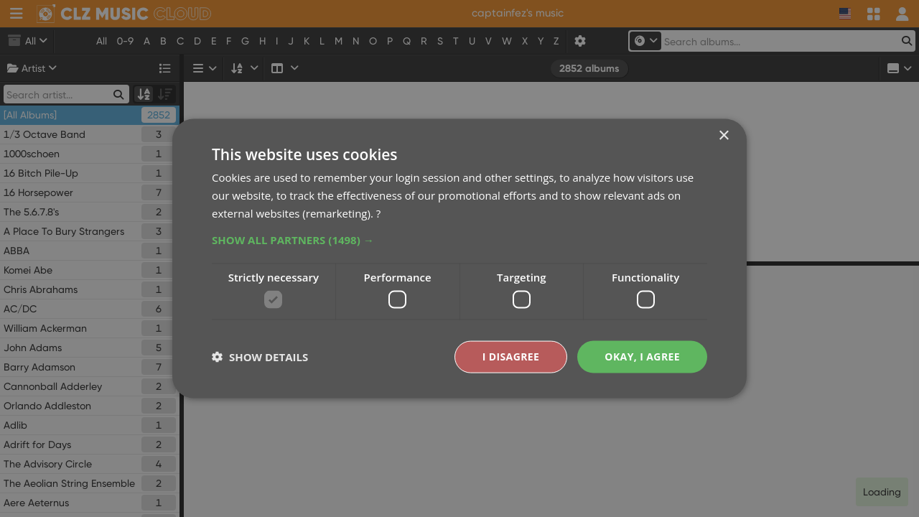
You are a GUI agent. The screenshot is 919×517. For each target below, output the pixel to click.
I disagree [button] (511, 356)
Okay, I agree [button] (642, 356)
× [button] (723, 136)
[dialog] (459, 258)
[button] (459, 239)
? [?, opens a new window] (378, 212)
